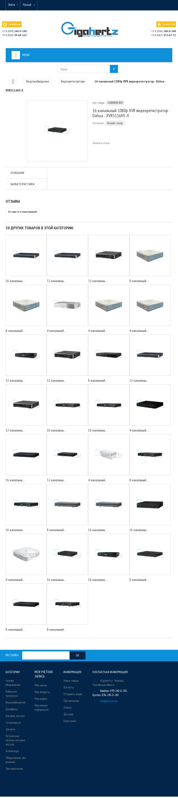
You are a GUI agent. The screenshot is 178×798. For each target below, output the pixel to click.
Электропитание (14, 770)
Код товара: (98, 104)
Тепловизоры (12, 752)
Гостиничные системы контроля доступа (15, 741)
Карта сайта (70, 722)
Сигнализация (13, 724)
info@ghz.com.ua (109, 702)
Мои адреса (41, 700)
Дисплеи (10, 731)
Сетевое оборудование (13, 684)
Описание (17, 174)
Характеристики (22, 185)
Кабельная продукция (12, 695)
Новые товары (71, 682)
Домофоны (12, 711)
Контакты (69, 689)
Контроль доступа (15, 717)
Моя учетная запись (43, 675)
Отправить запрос (73, 695)
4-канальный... (56, 332)
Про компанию (71, 702)
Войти (13, 5)
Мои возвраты (42, 693)
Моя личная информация (41, 708)
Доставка (68, 716)
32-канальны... (56, 282)
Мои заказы (41, 686)
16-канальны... (15, 282)
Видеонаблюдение (16, 704)
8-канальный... (138, 282)
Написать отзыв (100, 144)
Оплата (67, 709)
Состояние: (98, 124)
